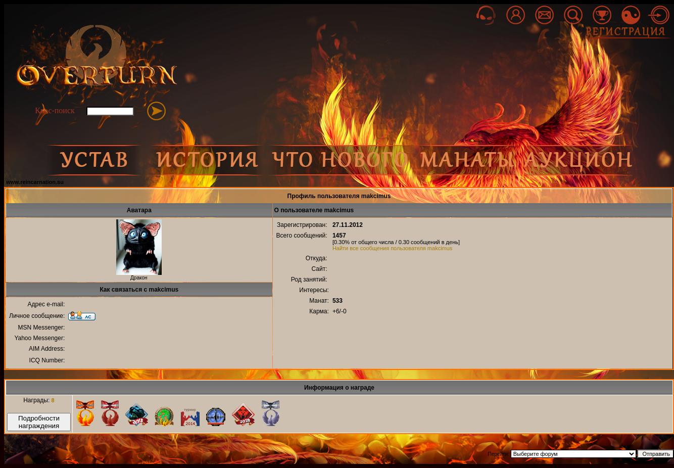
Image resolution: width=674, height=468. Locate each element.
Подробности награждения (39, 422)
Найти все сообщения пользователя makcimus (392, 248)
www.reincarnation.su (35, 182)
